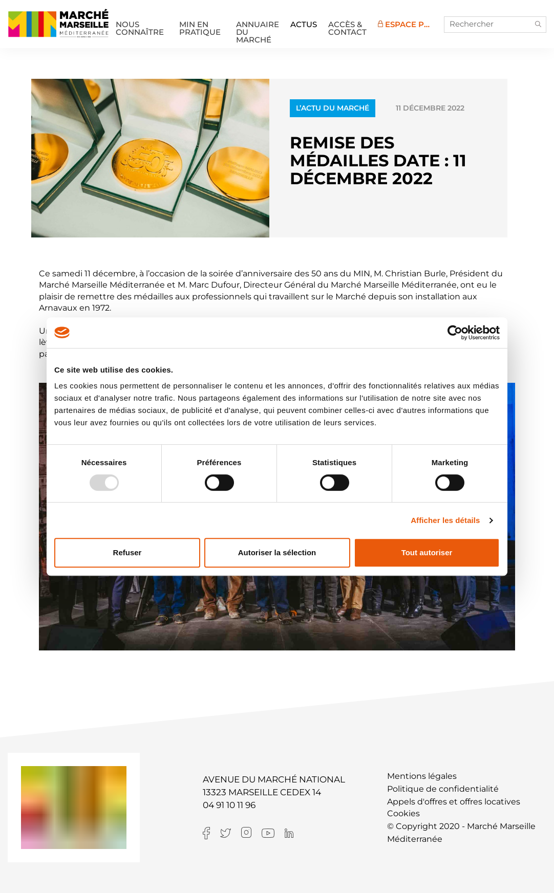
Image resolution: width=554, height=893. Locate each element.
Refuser (127, 552)
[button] (538, 24)
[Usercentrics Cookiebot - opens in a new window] (455, 332)
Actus (303, 24)
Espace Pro (407, 24)
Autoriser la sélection (277, 552)
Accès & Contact (347, 28)
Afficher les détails (445, 520)
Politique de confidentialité (443, 789)
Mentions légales (422, 776)
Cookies (403, 813)
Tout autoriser (427, 552)
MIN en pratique (200, 28)
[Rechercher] (495, 24)
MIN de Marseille (58, 23)
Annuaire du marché (257, 28)
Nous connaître (140, 28)
